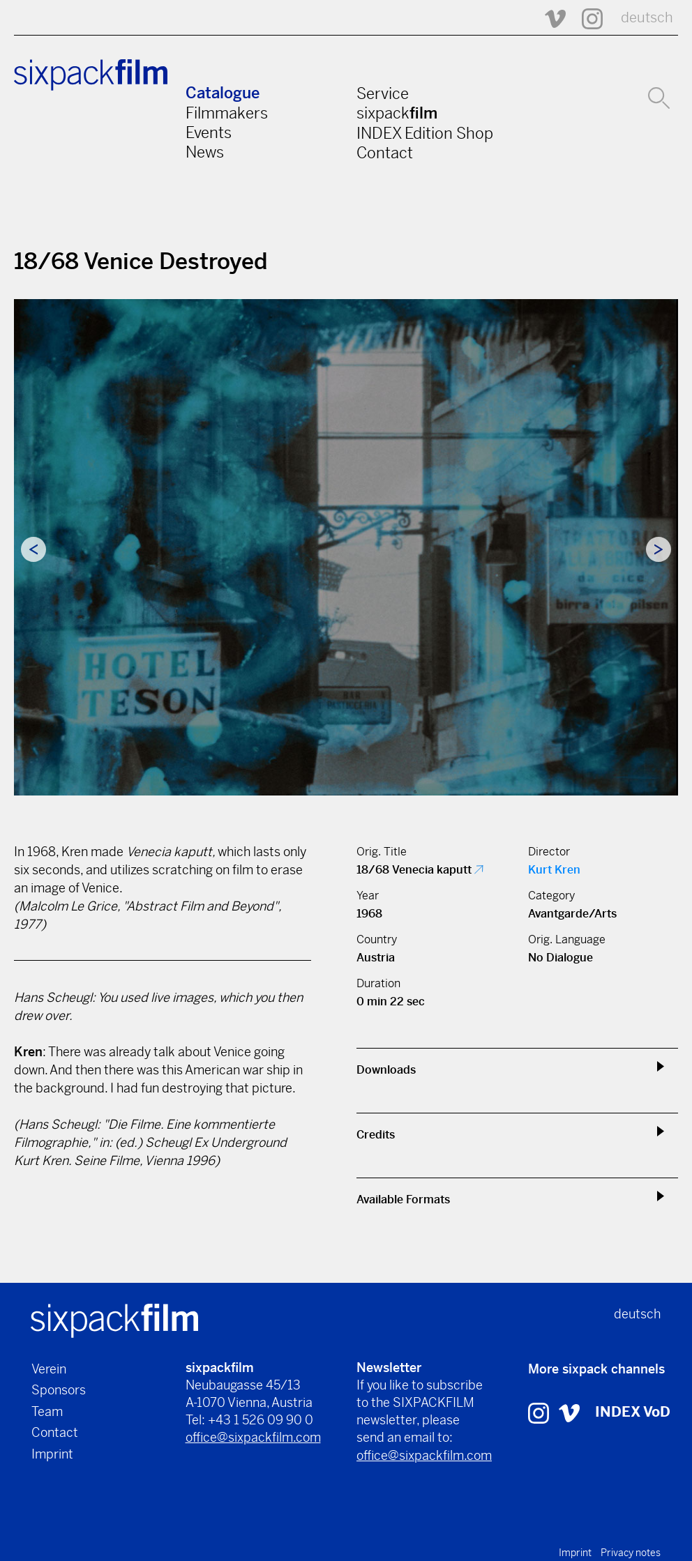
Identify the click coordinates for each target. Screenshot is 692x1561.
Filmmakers (227, 113)
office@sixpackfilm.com (253, 1437)
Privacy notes (631, 1552)
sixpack (396, 113)
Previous (33, 549)
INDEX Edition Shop (424, 133)
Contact (384, 152)
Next (658, 549)
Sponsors (58, 1390)
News (205, 152)
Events (209, 132)
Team (47, 1411)
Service (382, 93)
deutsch (647, 17)
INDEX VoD (632, 1412)
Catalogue (223, 93)
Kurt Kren (554, 869)
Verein (48, 1369)
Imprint (52, 1454)
